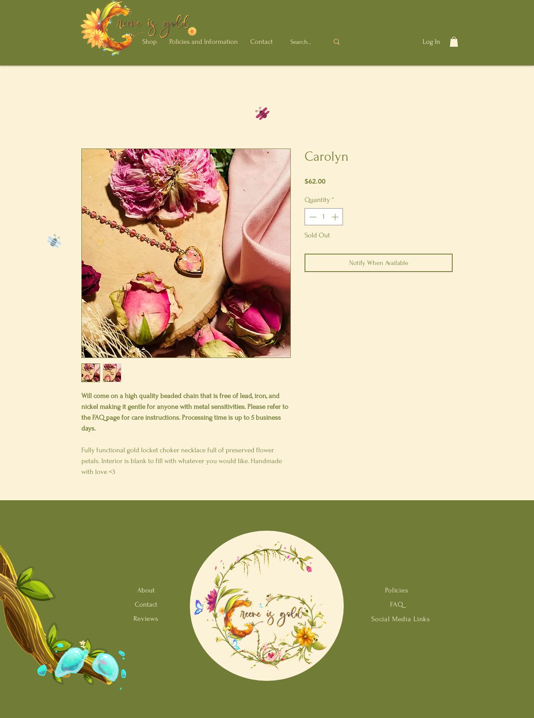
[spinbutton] (324, 217)
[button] (149, 41)
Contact (146, 604)
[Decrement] (312, 217)
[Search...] (301, 41)
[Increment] (336, 217)
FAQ (396, 604)
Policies (396, 590)
